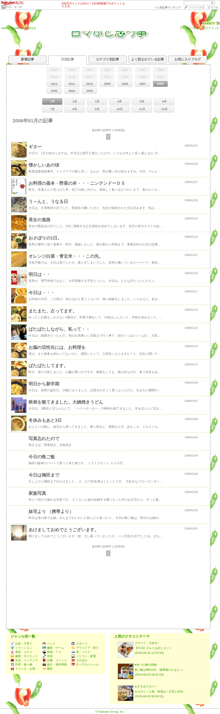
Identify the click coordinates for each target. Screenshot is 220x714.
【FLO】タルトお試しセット (153, 648)
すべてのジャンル (85, 664)
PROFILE (29, 28)
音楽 (47, 656)
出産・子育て (21, 643)
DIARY (16, 28)
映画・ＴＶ (51, 652)
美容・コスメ (21, 652)
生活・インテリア (24, 660)
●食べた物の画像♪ (146, 664)
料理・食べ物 (14, 7)
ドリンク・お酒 (23, 668)
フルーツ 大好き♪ (147, 643)
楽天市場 (213, 7)
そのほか (79, 660)
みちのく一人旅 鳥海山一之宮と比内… (160, 691)
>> (167, 7)
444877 (209, 23)
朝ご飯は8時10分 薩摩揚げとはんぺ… (160, 669)
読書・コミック (54, 660)
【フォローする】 (190, 28)
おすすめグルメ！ (146, 686)
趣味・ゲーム (53, 647)
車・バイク (80, 652)
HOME (5, 28)
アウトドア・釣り (85, 647)
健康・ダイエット (24, 656)
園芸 (47, 668)
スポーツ (79, 643)
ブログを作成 (196, 7)
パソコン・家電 (83, 656)
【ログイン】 (211, 28)
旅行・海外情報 (54, 664)
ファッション (21, 647)
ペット (49, 643)
